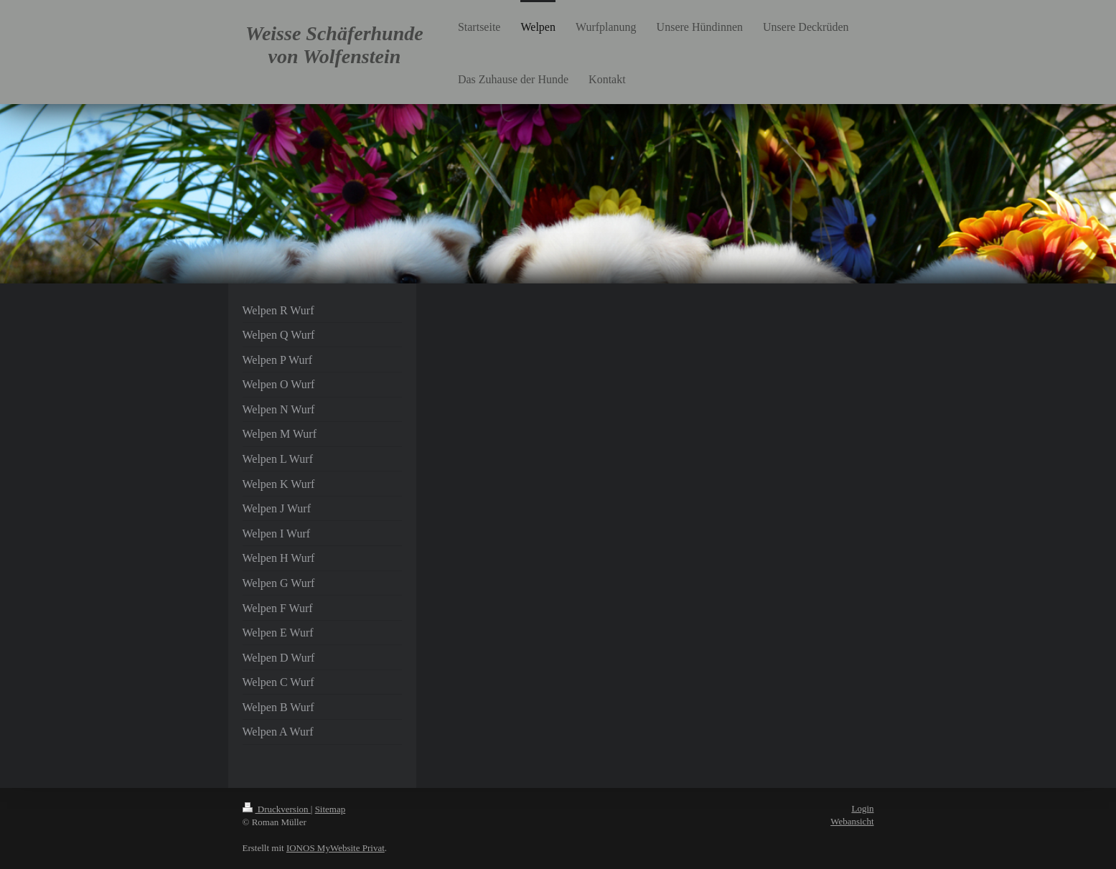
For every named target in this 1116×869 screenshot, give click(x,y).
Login (862, 808)
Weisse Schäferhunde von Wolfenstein (334, 44)
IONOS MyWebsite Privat (335, 847)
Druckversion (277, 809)
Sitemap (330, 809)
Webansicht (851, 821)
